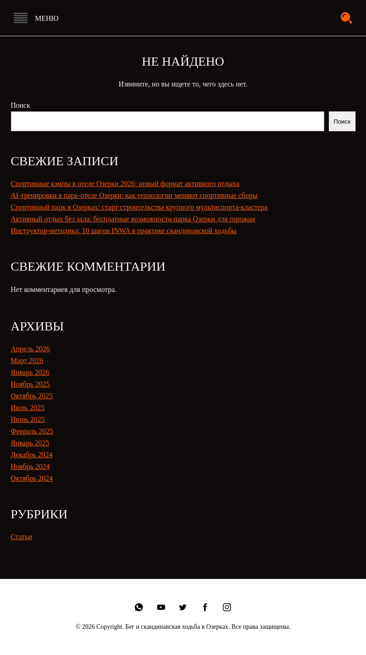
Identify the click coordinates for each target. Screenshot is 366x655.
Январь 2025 (30, 443)
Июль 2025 (27, 407)
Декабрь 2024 (32, 455)
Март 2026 (27, 360)
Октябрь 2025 (32, 396)
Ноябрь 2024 (30, 466)
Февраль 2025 (32, 431)
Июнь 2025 (28, 419)
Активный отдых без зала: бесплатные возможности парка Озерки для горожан (133, 219)
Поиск (20, 105)
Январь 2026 (30, 372)
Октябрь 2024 (32, 478)
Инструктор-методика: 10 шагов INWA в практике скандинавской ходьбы (124, 230)
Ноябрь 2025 (30, 384)
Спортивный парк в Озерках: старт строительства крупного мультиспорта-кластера (139, 207)
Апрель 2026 (30, 349)
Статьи (21, 536)
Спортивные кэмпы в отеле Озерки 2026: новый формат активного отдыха (125, 183)
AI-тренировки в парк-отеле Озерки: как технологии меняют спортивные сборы (134, 195)
